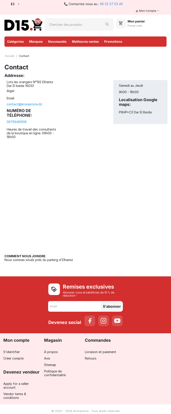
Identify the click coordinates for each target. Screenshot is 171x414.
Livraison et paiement (100, 352)
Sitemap (50, 365)
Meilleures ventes (85, 41)
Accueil (9, 56)
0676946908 (17, 122)
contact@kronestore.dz (24, 104)
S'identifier (11, 352)
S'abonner (112, 306)
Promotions (113, 41)
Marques (36, 41)
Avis (47, 358)
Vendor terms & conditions (14, 396)
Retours (90, 358)
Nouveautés (57, 41)
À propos (51, 352)
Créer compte (13, 358)
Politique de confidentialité (55, 373)
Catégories (15, 41)
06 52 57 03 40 (111, 4)
